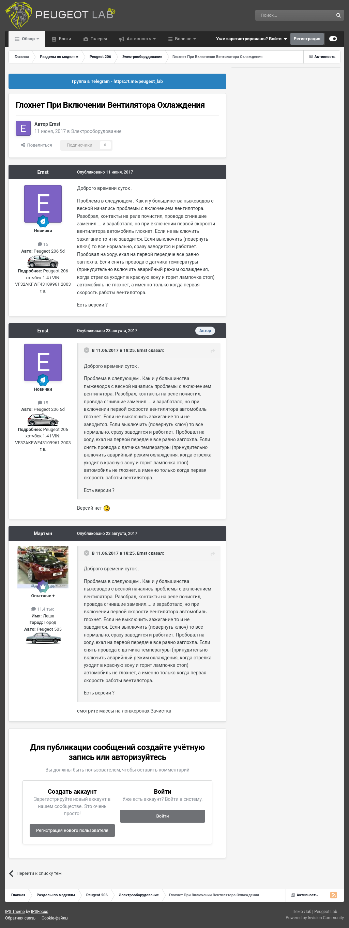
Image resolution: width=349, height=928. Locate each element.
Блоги (64, 38)
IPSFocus (39, 911)
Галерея (98, 38)
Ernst (54, 124)
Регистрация (307, 38)
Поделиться (36, 145)
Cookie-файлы (55, 918)
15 (43, 244)
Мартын (43, 533)
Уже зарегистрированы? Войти (251, 39)
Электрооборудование (96, 131)
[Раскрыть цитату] (87, 350)
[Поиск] (278, 15)
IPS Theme (15, 911)
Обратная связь (20, 918)
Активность (138, 38)
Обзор (28, 38)
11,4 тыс (42, 609)
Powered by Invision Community (315, 917)
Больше (183, 38)
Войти (162, 816)
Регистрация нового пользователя (72, 830)
